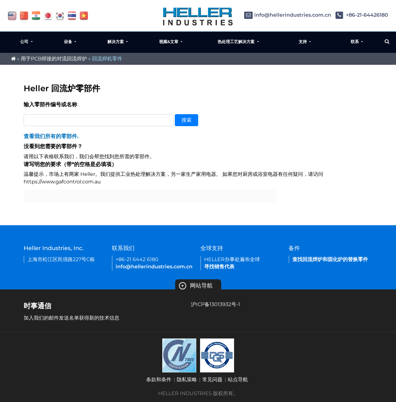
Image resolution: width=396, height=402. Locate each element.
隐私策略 (187, 379)
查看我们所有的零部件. (51, 136)
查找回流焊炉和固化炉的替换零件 (330, 259)
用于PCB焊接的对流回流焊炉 (54, 59)
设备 (68, 41)
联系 (355, 41)
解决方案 (116, 41)
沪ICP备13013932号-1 (215, 304)
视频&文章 (169, 41)
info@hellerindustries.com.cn (287, 15)
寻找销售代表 (219, 267)
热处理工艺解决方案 (237, 41)
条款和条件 (158, 379)
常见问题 (212, 379)
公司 (25, 41)
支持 (303, 41)
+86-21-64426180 (362, 15)
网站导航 (196, 285)
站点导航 (238, 379)
